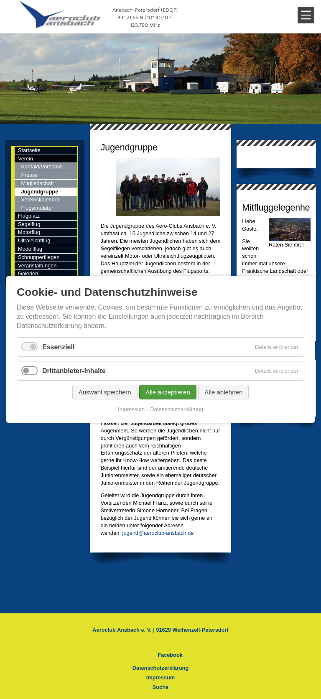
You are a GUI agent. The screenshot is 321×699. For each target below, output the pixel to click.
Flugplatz (29, 216)
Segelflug (29, 224)
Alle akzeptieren (167, 392)
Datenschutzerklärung (160, 668)
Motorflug (29, 232)
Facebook (170, 655)
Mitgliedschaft (37, 183)
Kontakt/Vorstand (41, 166)
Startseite (29, 150)
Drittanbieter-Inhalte (74, 370)
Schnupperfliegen (39, 257)
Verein (25, 158)
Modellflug (30, 249)
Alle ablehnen (223, 392)
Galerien (28, 273)
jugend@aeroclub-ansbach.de (158, 533)
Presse (29, 175)
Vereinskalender (40, 199)
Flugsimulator (37, 208)
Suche (160, 687)
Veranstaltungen (37, 265)
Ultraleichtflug (34, 240)
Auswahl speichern (105, 392)
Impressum (160, 677)
